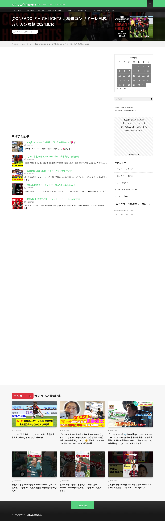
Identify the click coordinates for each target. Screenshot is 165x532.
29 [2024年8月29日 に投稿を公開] (134, 90)
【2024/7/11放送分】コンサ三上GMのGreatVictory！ (49, 190)
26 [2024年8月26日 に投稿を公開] (120, 90)
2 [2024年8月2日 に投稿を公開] (138, 71)
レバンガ (44, 13)
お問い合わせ (107, 13)
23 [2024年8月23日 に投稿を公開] (139, 85)
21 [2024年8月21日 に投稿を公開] (129, 85)
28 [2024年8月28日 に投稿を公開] (129, 90)
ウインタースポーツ (60, 13)
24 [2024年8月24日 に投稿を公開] (143, 85)
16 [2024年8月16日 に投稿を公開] (139, 81)
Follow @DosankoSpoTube (125, 115)
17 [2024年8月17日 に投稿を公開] (143, 81)
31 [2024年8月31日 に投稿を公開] (143, 90)
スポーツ (76, 13)
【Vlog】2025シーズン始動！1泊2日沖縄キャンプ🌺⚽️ (50, 147)
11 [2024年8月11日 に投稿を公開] (148, 76)
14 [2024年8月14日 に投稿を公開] (129, 81)
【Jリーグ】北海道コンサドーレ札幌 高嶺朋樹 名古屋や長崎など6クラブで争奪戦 (34, 443)
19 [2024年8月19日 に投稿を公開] (120, 85)
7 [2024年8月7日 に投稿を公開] (129, 76)
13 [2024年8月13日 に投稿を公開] (124, 81)
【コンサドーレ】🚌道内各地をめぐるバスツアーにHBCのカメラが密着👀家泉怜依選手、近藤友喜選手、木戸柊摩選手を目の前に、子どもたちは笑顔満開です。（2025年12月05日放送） (130, 446)
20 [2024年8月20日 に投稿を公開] (124, 85)
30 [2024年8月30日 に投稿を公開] (139, 90)
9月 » (124, 93)
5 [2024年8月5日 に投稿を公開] (119, 76)
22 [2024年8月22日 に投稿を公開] (134, 85)
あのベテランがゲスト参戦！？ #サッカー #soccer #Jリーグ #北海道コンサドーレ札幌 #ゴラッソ (82, 498)
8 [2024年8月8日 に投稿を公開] (133, 76)
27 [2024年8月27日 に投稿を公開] (124, 90)
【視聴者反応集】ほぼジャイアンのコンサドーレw (48, 176)
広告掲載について (91, 13)
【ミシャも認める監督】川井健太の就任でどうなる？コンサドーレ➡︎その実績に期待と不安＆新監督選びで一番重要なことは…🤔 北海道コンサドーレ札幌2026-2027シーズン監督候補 (82, 446)
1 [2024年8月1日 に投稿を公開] (133, 71)
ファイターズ (31, 13)
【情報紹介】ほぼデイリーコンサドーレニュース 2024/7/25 (52, 204)
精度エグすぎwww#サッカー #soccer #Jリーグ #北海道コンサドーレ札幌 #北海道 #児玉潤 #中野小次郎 (34, 498)
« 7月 (119, 93)
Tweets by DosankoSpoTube (126, 112)
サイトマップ (122, 13)
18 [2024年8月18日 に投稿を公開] (148, 81)
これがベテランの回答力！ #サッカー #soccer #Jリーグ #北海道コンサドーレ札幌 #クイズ (130, 498)
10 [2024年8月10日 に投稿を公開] (143, 76)
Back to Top (82, 517)
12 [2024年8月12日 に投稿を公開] (120, 81)
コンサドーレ (17, 13)
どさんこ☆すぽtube (35, 526)
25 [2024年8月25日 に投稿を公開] (148, 85)
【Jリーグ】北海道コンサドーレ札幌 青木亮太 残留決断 (51, 161)
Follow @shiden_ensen (134, 136)
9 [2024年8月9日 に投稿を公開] (138, 76)
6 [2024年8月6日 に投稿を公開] (124, 76)
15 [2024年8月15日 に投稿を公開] (134, 81)
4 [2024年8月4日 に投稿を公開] (148, 71)
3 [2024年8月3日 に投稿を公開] (143, 71)
